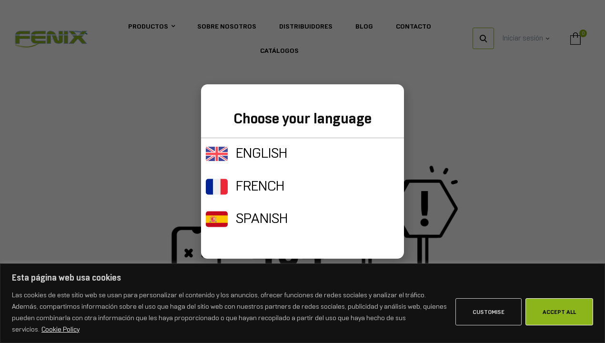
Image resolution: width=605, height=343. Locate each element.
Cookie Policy (60, 329)
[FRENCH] (217, 187)
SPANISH (262, 218)
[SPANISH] (217, 219)
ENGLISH (261, 153)
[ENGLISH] (217, 154)
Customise (488, 312)
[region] (302, 303)
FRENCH (260, 186)
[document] (302, 171)
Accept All (559, 312)
